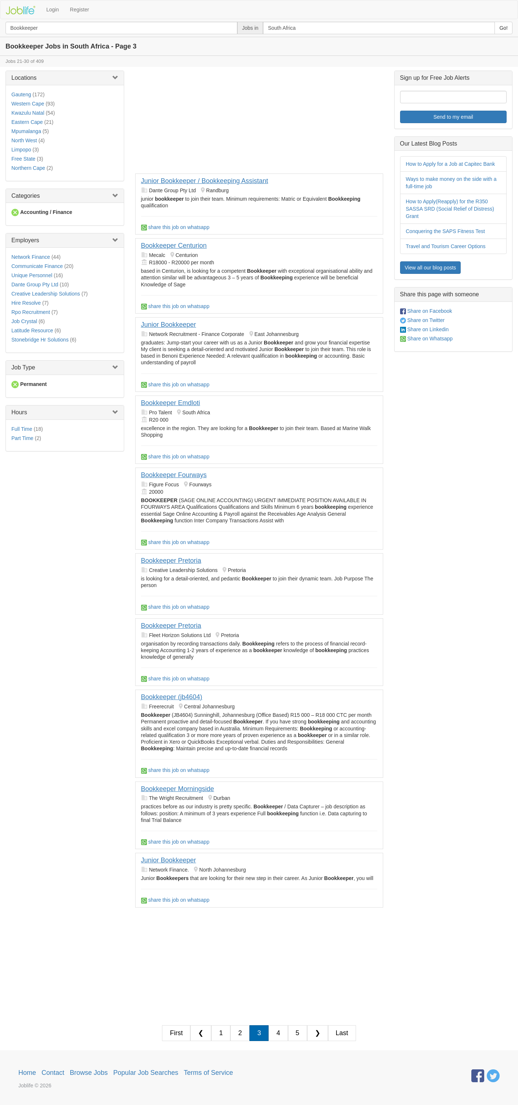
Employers (25, 240)
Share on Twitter (422, 320)
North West (24, 140)
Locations (24, 78)
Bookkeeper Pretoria (171, 560)
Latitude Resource (32, 330)
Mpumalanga (26, 131)
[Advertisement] (259, 122)
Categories (25, 196)
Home (27, 1072)
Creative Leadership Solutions (45, 294)
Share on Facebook (426, 311)
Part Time (22, 438)
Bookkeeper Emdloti (170, 403)
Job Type (23, 367)
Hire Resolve (26, 303)
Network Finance (30, 257)
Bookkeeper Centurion (174, 245)
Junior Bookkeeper (168, 324)
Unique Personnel (31, 275)
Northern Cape (28, 168)
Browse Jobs (89, 1072)
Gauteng (21, 94)
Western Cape (27, 104)
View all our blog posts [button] (430, 268)
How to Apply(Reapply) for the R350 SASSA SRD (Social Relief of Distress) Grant (450, 209)
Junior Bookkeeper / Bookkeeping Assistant (204, 181)
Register (79, 9)
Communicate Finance (37, 266)
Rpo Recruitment (30, 312)
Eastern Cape (27, 122)
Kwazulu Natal (27, 113)
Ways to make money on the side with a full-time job (451, 182)
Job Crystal (24, 321)
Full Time (21, 429)
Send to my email (453, 117)
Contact (53, 1072)
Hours (19, 412)
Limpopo (21, 150)
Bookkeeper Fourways (174, 475)
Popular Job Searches (145, 1072)
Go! (503, 28)
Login (52, 9)
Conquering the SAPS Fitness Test (445, 231)
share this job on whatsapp (175, 227)
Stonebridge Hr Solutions (40, 340)
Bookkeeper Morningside (177, 789)
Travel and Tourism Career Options (446, 246)
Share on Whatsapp (426, 338)
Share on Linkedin (424, 329)
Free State (23, 159)
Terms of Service (208, 1072)
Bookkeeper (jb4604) (171, 697)
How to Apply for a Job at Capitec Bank (450, 164)
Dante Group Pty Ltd (34, 284)
